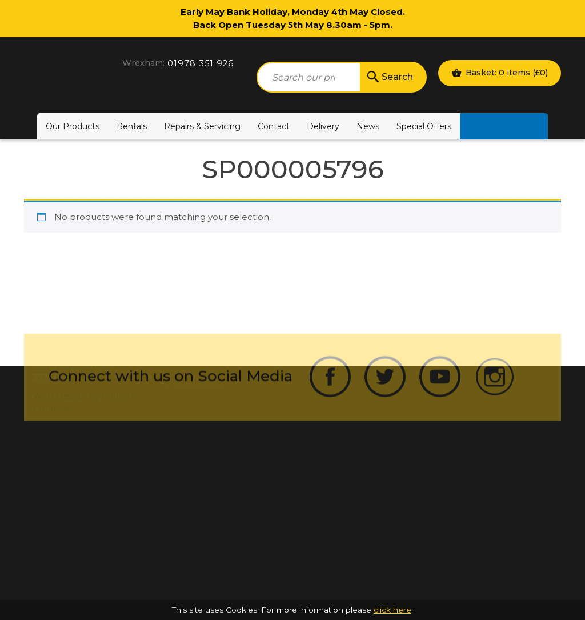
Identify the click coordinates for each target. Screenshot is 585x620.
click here (392, 609)
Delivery (323, 126)
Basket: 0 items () (499, 72)
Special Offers (423, 126)
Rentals (132, 126)
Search (389, 77)
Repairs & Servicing (202, 126)
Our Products (72, 126)
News (367, 126)
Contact (274, 126)
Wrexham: (143, 63)
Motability (504, 126)
